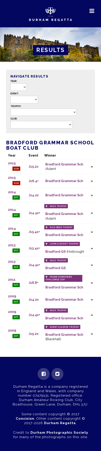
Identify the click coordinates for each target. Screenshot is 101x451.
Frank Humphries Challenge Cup (59, 278)
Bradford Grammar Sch (64, 164)
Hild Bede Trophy (61, 227)
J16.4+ (34, 181)
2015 (12, 163)
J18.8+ (33, 282)
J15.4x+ (34, 232)
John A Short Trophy (64, 244)
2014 (12, 192)
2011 (12, 279)
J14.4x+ (34, 213)
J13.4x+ (34, 248)
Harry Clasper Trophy (64, 327)
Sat (16, 197)
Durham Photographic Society (59, 433)
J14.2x (34, 195)
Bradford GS (55, 251)
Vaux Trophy (58, 206)
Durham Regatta (60, 423)
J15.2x (33, 166)
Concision (25, 419)
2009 (12, 296)
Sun (16, 169)
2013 (12, 245)
